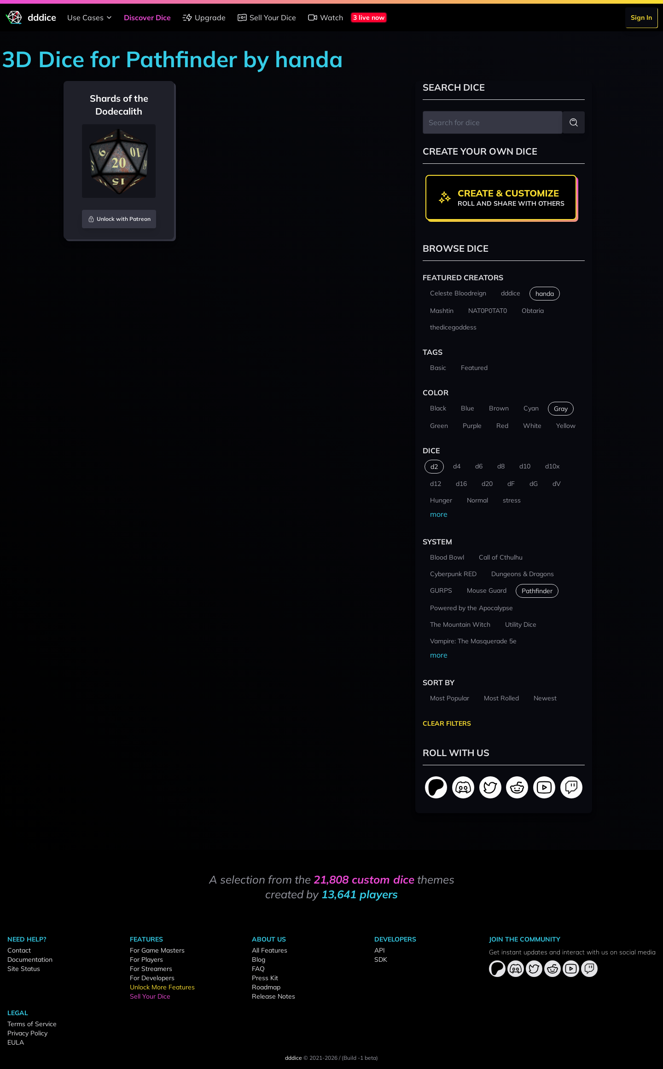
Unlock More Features (162, 987)
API (379, 950)
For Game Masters (157, 950)
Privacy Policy (27, 1033)
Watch (325, 17)
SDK (380, 959)
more (439, 514)
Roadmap (266, 987)
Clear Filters (447, 723)
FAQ (258, 969)
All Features (269, 950)
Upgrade (204, 17)
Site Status (23, 969)
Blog (258, 959)
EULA (15, 1042)
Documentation (29, 959)
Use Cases (91, 17)
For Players (146, 959)
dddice (293, 1057)
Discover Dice (147, 17)
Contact (19, 950)
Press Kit (265, 978)
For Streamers (151, 969)
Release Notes (273, 996)
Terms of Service (32, 1024)
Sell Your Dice (266, 17)
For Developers (152, 978)
